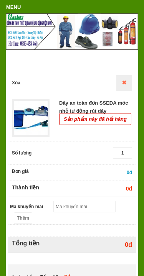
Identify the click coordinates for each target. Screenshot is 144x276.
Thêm (23, 218)
